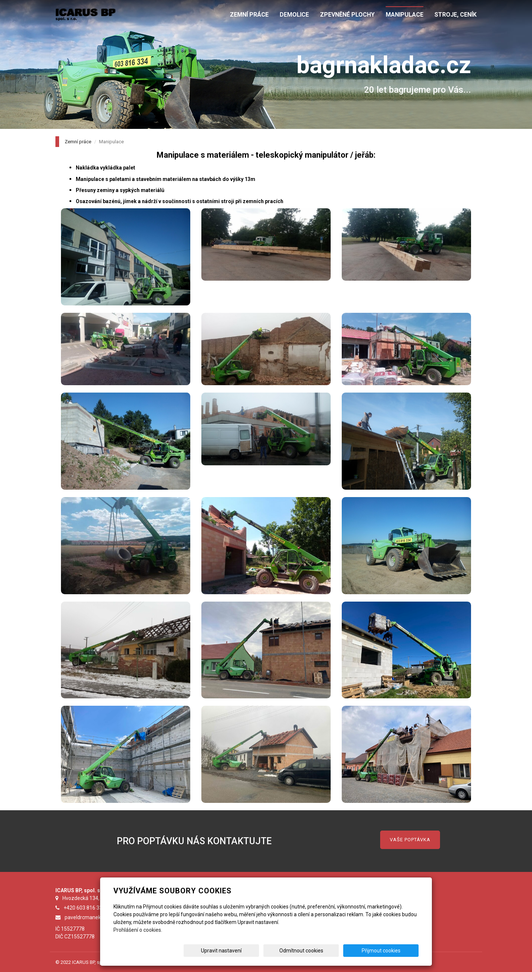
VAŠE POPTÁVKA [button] (410, 839)
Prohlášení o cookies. (137, 930)
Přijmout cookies (390, 951)
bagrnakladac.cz (384, 65)
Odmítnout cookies (329, 951)
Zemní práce (78, 141)
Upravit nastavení (268, 951)
